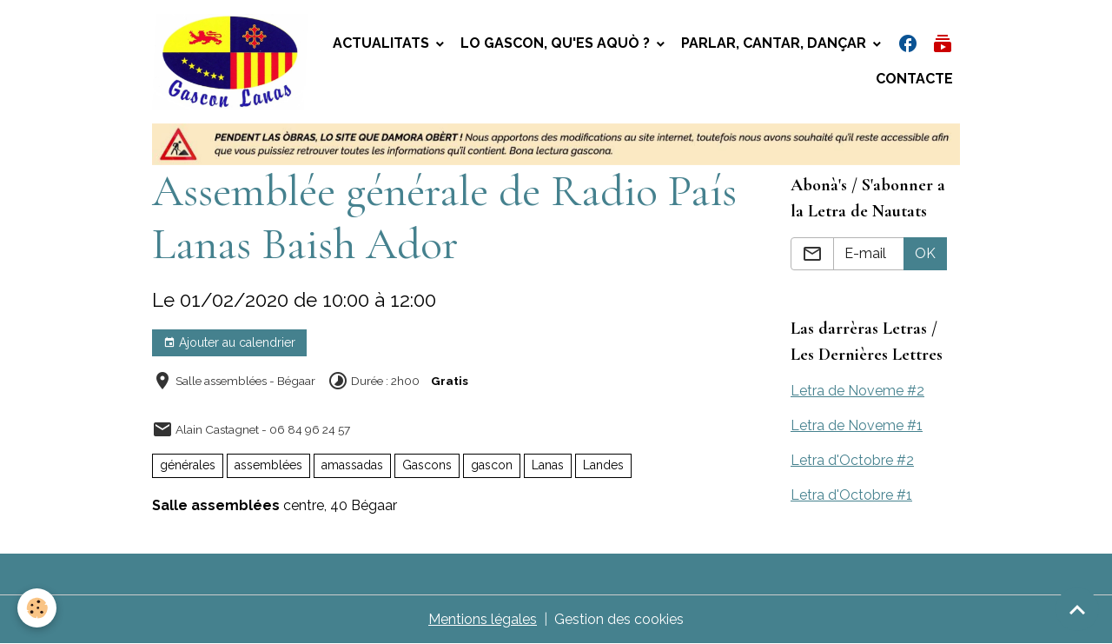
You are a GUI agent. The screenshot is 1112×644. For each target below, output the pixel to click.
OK (925, 253)
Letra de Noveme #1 (857, 425)
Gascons (427, 465)
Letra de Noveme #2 (857, 390)
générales (187, 465)
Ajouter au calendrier (229, 343)
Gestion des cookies (619, 619)
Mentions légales (482, 619)
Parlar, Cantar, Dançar (775, 43)
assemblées (268, 465)
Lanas (548, 465)
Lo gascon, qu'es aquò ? (556, 43)
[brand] (230, 62)
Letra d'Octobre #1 (851, 495)
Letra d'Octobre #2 (852, 460)
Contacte (914, 78)
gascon (492, 465)
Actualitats (383, 43)
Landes (603, 465)
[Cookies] (36, 607)
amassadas (352, 465)
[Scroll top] (1077, 609)
